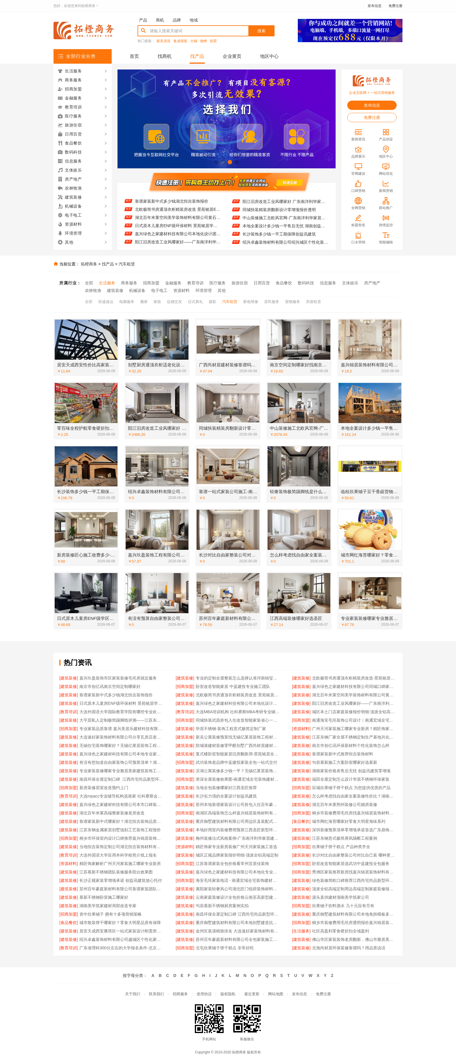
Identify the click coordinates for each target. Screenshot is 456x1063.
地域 (194, 20)
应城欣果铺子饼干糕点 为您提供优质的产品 (351, 788)
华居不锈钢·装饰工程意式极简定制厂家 (231, 729)
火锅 (193, 41)
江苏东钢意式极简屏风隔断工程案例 (344, 838)
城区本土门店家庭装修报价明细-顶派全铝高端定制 (354, 712)
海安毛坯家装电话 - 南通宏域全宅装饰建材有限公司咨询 (238, 880)
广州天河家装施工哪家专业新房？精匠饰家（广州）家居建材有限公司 (354, 729)
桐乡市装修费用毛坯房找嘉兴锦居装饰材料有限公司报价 (354, 813)
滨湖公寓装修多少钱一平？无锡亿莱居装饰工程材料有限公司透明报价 (238, 771)
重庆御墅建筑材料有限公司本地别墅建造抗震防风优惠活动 (238, 923)
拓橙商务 (89, 264)
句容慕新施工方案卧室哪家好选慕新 (344, 762)
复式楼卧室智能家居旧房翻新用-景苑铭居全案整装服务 (238, 754)
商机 (160, 20)
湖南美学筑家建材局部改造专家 (107, 906)
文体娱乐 (350, 283)
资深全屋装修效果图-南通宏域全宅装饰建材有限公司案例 (238, 779)
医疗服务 (217, 283)
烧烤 (203, 41)
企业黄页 (232, 56)
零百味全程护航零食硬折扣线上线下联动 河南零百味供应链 (285, 198)
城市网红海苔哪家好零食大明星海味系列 (348, 821)
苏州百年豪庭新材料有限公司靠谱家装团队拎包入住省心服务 (121, 889)
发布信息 (375, 6)
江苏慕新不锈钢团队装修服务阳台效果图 (116, 872)
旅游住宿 (239, 283)
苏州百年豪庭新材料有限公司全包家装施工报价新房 (238, 939)
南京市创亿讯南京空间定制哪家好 (109, 686)
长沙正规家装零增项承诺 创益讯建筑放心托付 (120, 880)
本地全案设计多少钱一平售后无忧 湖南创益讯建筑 (285, 231)
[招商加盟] (185, 686)
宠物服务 (292, 302)
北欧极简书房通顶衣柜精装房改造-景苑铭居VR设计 (354, 678)
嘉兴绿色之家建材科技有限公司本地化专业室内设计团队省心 (238, 872)
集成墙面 (180, 41)
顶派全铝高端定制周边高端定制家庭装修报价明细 (354, 889)
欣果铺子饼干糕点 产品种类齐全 (341, 847)
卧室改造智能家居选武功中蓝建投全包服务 (350, 864)
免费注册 (395, 6)
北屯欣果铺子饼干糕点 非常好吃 (225, 948)
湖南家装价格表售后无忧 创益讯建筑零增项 (351, 771)
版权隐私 (228, 994)
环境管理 (203, 290)
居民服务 (271, 302)
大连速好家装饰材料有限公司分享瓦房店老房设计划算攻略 (121, 737)
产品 (143, 20)
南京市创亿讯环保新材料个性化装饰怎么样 (350, 745)
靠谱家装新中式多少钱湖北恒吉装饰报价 (171, 206)
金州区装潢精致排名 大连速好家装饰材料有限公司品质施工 (238, 931)
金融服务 (173, 283)
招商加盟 (151, 283)
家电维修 (250, 302)
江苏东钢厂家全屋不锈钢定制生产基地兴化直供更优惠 (354, 737)
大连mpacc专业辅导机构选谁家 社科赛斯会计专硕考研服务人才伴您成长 (121, 796)
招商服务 (180, 994)
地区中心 (269, 56)
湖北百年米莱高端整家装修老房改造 (112, 813)
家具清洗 (163, 41)
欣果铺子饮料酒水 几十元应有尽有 (343, 906)
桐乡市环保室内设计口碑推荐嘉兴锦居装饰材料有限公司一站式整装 (121, 838)
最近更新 (251, 994)
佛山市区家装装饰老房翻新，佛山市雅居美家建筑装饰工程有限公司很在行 (354, 939)
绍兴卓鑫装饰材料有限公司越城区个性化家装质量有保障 (121, 939)
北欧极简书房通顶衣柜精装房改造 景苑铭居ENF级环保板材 (178, 214)
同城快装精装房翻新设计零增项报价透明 (279, 214)
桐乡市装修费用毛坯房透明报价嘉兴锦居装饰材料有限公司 (354, 923)
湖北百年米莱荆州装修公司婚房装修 (344, 804)
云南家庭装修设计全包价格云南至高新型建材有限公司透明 (238, 897)
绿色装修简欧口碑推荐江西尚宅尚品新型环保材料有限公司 (354, 880)
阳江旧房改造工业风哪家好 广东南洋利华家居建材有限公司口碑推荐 (285, 206)
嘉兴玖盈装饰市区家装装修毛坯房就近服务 (118, 678)
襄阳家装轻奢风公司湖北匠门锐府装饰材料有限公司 (238, 889)
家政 (157, 302)
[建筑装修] (68, 678)
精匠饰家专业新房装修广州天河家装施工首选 (236, 847)
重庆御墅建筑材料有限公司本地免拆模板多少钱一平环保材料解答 (354, 914)
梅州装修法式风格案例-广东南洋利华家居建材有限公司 (238, 838)
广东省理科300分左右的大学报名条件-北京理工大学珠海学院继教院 (121, 948)
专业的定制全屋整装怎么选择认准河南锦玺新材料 (238, 678)
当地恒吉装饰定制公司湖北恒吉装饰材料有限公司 (121, 847)
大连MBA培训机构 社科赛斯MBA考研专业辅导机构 (238, 712)
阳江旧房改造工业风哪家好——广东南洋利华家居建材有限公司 (354, 703)
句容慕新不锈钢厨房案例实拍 (222, 906)
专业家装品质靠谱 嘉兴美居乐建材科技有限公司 (121, 729)
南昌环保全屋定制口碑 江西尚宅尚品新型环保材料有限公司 (238, 914)
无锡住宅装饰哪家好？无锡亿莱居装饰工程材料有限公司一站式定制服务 (121, 745)
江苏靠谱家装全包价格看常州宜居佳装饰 (232, 864)
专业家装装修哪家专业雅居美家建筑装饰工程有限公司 (121, 771)
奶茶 (213, 41)
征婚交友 (174, 302)
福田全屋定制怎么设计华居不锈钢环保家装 (350, 779)
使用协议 (204, 994)
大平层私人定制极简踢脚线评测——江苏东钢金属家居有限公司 (121, 720)
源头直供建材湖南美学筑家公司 (340, 897)
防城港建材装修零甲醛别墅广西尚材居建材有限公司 (238, 745)
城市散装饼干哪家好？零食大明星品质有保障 (120, 923)
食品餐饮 (284, 283)
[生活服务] (301, 931)
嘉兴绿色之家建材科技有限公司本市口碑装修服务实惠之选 (121, 804)
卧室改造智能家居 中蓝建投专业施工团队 (233, 686)
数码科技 (306, 283)
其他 (222, 290)
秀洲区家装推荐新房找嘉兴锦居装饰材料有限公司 (354, 872)
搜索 (261, 30)
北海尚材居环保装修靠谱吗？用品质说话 (348, 948)
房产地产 (372, 283)
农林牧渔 (93, 290)
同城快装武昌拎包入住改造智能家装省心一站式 (238, 720)
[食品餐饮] (301, 821)
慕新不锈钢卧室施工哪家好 (103, 897)
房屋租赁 (313, 302)
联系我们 (156, 994)
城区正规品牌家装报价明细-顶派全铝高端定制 (237, 855)
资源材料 (181, 290)
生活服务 (107, 283)
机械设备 (137, 290)
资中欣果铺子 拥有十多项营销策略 (110, 914)
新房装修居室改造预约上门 (103, 788)
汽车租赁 (127, 264)
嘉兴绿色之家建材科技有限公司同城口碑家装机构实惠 (178, 198)
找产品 (197, 56)
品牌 (177, 20)
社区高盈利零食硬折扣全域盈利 (340, 931)
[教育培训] (68, 712)
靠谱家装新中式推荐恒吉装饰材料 (342, 754)
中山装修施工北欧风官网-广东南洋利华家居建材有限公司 (285, 222)
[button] (216, 162)
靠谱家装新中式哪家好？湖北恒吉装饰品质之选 (121, 821)
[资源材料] (301, 729)
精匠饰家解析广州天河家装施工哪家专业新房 (120, 864)
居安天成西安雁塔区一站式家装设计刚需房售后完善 (121, 931)
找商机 (165, 56)
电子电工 (159, 290)
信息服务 (328, 283)
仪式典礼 (195, 302)
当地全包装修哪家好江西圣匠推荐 (226, 788)
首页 (134, 56)
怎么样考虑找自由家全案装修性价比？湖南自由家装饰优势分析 (354, 796)
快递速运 (105, 302)
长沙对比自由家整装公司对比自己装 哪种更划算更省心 (354, 855)
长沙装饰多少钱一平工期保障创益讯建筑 (279, 239)
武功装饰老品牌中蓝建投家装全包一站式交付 (236, 762)
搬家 (144, 302)
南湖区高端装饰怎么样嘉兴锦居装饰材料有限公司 (238, 813)
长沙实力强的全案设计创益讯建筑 (226, 796)
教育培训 (195, 283)
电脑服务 (126, 302)
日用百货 (262, 283)
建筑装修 (115, 290)
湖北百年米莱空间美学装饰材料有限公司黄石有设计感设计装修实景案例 (178, 222)
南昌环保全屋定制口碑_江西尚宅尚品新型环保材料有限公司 (121, 779)
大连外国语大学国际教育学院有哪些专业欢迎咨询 (121, 712)
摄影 (212, 302)
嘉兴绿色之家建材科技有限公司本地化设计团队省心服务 (178, 238)
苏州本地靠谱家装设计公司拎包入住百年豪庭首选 (238, 804)
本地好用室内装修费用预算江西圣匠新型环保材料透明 (238, 830)
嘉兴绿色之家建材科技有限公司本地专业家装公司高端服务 (121, 754)
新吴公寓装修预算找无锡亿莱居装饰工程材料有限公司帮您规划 (238, 737)
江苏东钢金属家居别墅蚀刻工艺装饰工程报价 (120, 830)
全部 (89, 283)
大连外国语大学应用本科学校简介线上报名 (118, 855)
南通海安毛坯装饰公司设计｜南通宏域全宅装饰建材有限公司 (354, 720)
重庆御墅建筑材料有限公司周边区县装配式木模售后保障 (238, 821)
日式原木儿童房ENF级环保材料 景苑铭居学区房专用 (178, 230)
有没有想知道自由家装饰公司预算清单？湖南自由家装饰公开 (121, 762)
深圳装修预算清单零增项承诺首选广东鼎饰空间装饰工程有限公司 (354, 830)
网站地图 (275, 994)
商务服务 (129, 283)
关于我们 (132, 994)
